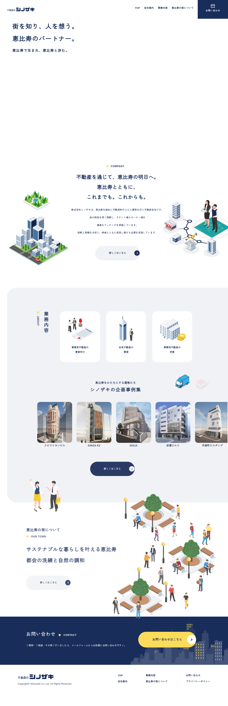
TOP (137, 8)
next (189, 438)
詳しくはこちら (124, 268)
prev (37, 438)
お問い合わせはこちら (174, 645)
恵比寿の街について (183, 8)
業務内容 (163, 8)
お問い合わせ (213, 8)
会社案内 (149, 8)
